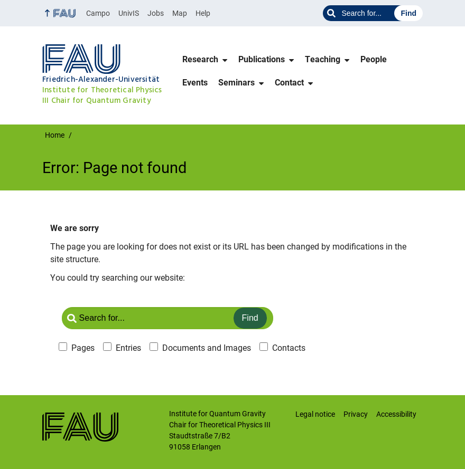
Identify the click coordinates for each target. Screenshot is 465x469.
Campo (98, 13)
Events (195, 83)
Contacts (288, 348)
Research (200, 59)
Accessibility (396, 414)
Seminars (236, 83)
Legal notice (315, 414)
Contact (289, 83)
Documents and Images (206, 348)
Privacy (355, 414)
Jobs (155, 13)
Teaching (322, 59)
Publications (261, 59)
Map (179, 13)
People (373, 59)
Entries (128, 348)
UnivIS (128, 13)
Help (203, 13)
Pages (83, 348)
